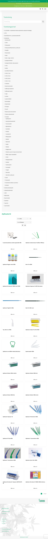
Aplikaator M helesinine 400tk (32, 416)
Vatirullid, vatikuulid (10, 175)
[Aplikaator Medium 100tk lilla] (12, 387)
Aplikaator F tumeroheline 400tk (32, 438)
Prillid (7, 157)
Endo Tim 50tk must (30, 308)
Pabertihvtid (7, 104)
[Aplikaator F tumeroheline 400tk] (35, 431)
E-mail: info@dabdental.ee (27, 3)
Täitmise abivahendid (9, 114)
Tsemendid (7, 180)
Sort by (19, 218)
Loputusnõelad (8, 98)
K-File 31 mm (7, 81)
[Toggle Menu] (45, 9)
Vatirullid (8, 172)
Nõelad (7, 146)
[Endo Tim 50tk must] (35, 300)
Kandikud (8, 129)
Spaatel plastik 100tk (30, 351)
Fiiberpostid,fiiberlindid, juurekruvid (12, 47)
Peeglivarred (8, 149)
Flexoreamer (7, 52)
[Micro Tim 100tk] (35, 257)
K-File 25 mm (7, 75)
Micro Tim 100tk (29, 264)
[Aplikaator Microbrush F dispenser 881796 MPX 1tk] (12, 474)
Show (20, 222)
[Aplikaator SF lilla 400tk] (12, 431)
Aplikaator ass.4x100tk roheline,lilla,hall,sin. (11, 351)
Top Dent (6, 203)
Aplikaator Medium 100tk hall (31, 373)
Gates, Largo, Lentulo (9, 58)
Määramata (6, 195)
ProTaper (7, 106)
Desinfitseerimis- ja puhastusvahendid (12, 35)
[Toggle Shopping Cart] (40, 9)
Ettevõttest (4, 521)
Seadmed (6, 200)
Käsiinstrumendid (8, 86)
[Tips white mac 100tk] (12, 322)
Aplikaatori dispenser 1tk (8, 416)
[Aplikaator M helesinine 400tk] (35, 409)
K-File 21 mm (7, 73)
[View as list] (25, 225)
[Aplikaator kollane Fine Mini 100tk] (35, 322)
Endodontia (6, 38)
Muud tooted (7, 198)
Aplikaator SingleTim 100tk (8, 308)
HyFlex (6, 68)
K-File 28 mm (7, 78)
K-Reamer (7, 83)
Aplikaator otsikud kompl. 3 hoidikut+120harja (35, 242)
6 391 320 (4, 513)
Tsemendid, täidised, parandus (11, 182)
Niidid (7, 144)
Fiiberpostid (7, 45)
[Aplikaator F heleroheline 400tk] (12, 453)
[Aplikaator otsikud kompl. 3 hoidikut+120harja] (35, 235)
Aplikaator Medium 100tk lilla (9, 395)
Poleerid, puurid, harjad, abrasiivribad (14, 152)
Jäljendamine (8, 126)
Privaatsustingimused (6, 529)
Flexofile (6, 50)
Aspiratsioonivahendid (10, 121)
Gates (6, 55)
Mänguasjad (8, 136)
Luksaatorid (8, 134)
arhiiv (5, 33)
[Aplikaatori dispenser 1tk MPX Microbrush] (35, 279)
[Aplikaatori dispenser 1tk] (12, 409)
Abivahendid (7, 40)
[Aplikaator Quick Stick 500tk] (35, 453)
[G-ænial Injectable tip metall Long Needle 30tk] (12, 235)
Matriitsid (8, 141)
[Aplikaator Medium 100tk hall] (35, 366)
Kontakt (3, 523)
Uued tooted (6, 205)
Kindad (7, 131)
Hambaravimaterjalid (8, 187)
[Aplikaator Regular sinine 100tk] (12, 257)
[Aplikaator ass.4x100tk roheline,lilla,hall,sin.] (12, 344)
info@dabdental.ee (6, 511)
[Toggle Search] (42, 9)
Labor (5, 192)
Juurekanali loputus (9, 70)
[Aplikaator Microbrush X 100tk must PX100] (12, 279)
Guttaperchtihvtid (8, 60)
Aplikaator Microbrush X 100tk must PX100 (11, 286)
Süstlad (7, 162)
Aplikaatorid (8, 118)
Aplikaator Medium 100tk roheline (9, 373)
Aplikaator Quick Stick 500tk (31, 460)
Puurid (6, 109)
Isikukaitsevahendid (8, 190)
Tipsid (6, 177)
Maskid (7, 139)
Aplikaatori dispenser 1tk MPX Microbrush (34, 286)
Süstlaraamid (8, 164)
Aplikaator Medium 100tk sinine (32, 395)
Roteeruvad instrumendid (10, 111)
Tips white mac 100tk (7, 329)
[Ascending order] (30, 218)
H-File (6, 65)
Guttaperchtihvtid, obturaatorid (11, 63)
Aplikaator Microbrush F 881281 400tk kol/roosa (35, 482)
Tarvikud (7, 116)
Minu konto (4, 519)
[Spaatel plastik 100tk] (35, 344)
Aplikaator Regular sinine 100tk (9, 264)
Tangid (7, 169)
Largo (6, 93)
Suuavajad (8, 167)
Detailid (13, 249)
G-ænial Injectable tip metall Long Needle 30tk (12, 242)
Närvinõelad (7, 101)
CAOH (6, 42)
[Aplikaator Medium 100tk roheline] (12, 366)
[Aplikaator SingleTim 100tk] (12, 300)
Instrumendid (8, 123)
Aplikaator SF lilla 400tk (8, 438)
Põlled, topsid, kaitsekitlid (11, 154)
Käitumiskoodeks (5, 531)
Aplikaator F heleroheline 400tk (9, 460)
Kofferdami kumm (8, 91)
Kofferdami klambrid (9, 88)
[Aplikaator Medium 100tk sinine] (35, 387)
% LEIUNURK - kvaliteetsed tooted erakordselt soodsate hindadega (18, 30)
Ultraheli (7, 185)
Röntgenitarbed (9, 159)
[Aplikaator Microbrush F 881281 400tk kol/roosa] (35, 474)
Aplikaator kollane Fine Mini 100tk (32, 329)
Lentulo (6, 96)
